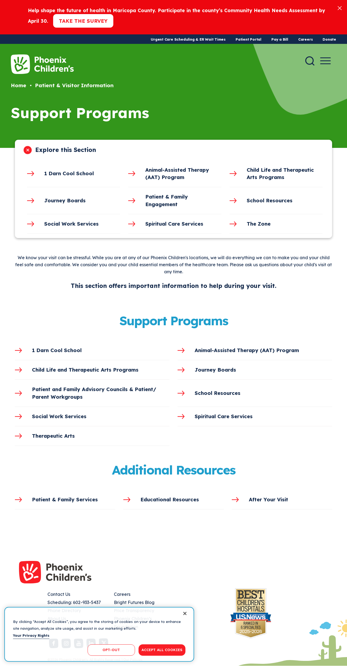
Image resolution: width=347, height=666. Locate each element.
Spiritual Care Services (174, 223)
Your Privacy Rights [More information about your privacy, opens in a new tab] (31, 635)
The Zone (259, 223)
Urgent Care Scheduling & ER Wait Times (188, 39)
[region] (99, 634)
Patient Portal (248, 39)
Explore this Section (65, 150)
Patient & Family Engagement (166, 200)
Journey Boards (65, 200)
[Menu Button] (325, 60)
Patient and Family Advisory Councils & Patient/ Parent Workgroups (94, 393)
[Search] (310, 61)
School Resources (270, 200)
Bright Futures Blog (134, 602)
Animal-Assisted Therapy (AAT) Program (177, 174)
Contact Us (58, 594)
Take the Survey (83, 21)
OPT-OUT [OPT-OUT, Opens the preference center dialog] (111, 650)
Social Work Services (71, 223)
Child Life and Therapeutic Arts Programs (280, 174)
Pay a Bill (279, 39)
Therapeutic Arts (53, 436)
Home (18, 85)
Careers (305, 39)
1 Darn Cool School (69, 173)
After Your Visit (268, 499)
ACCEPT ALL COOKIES (162, 650)
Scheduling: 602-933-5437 (74, 602)
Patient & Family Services (65, 499)
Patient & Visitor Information (74, 85)
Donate (329, 39)
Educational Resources (169, 499)
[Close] (340, 7)
